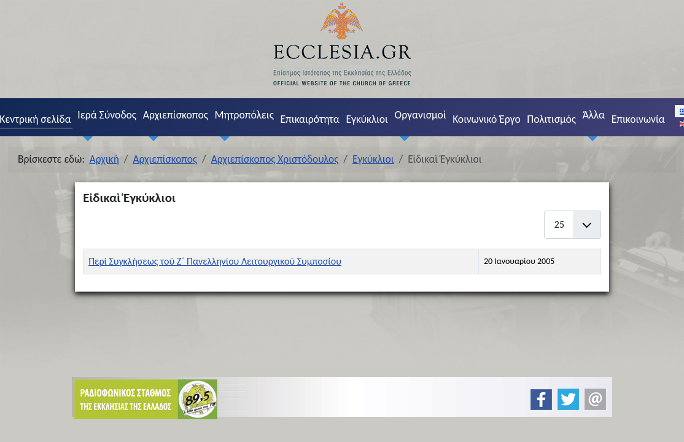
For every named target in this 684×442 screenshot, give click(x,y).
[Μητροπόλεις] (222, 138)
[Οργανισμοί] (402, 138)
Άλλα (594, 115)
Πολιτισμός (551, 119)
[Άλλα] (590, 138)
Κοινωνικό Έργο (486, 119)
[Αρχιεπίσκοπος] (150, 138)
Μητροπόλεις (244, 115)
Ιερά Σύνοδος (106, 115)
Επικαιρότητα (309, 119)
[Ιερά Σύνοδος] (85, 138)
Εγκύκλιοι (367, 119)
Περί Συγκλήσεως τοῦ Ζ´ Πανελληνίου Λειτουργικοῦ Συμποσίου (214, 261)
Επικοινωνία (638, 119)
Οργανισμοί (420, 115)
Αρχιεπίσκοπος (175, 115)
